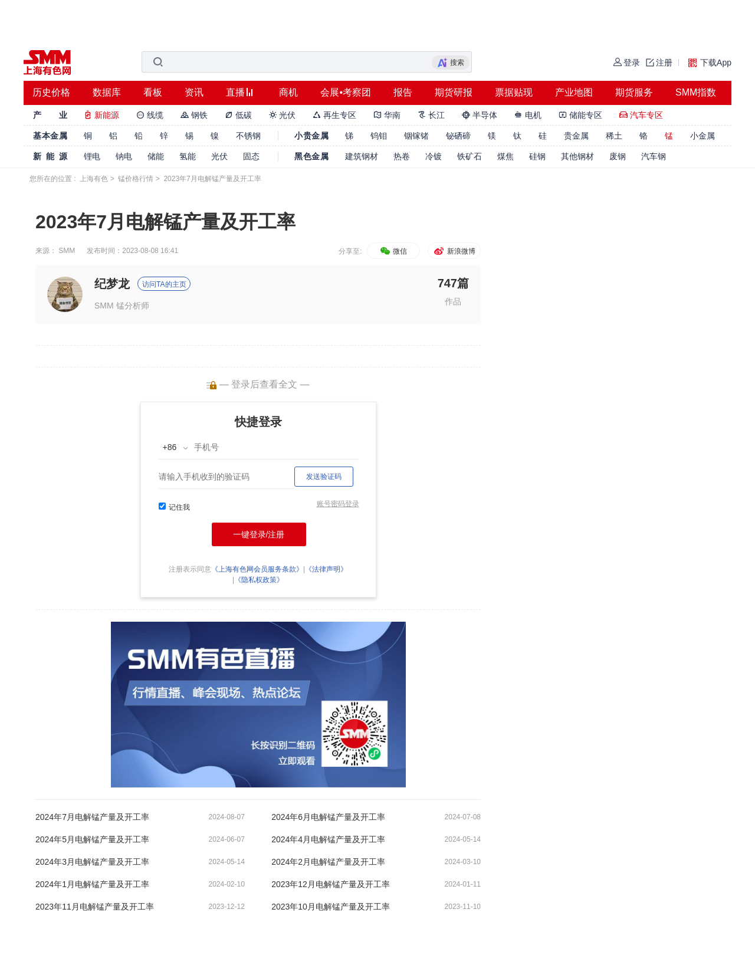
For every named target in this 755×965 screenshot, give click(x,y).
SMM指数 (695, 92)
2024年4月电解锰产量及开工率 (328, 839)
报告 (402, 92)
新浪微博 (454, 251)
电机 (527, 115)
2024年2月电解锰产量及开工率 (328, 861)
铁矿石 (469, 156)
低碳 (238, 115)
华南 (387, 115)
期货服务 (634, 92)
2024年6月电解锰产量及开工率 (328, 817)
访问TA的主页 (164, 284)
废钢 (617, 156)
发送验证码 (324, 476)
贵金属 (576, 135)
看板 (152, 92)
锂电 (92, 156)
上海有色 (94, 179)
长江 (431, 115)
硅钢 (537, 156)
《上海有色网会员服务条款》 (257, 569)
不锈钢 (248, 135)
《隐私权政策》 (259, 580)
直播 (235, 92)
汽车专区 (641, 115)
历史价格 (51, 92)
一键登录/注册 (259, 534)
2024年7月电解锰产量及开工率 (92, 817)
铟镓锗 (416, 135)
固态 (251, 156)
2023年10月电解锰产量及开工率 (330, 906)
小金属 (702, 135)
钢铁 (194, 115)
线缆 (149, 115)
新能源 (101, 115)
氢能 (187, 156)
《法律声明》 (326, 569)
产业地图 (574, 92)
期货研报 (453, 92)
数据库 (107, 92)
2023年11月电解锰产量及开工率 (94, 906)
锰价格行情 (135, 179)
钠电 (124, 156)
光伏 (282, 115)
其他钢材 (577, 156)
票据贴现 (514, 92)
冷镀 (433, 156)
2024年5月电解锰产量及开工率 (92, 839)
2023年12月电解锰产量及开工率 (330, 884)
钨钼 (378, 135)
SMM (66, 251)
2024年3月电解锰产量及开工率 (92, 861)
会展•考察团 (345, 92)
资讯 (194, 92)
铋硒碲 (458, 135)
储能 (155, 156)
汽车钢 (653, 156)
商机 (288, 92)
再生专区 (334, 115)
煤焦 (505, 156)
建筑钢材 (361, 156)
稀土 (614, 135)
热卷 (401, 156)
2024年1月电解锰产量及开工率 (92, 884)
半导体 (479, 115)
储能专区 (580, 115)
